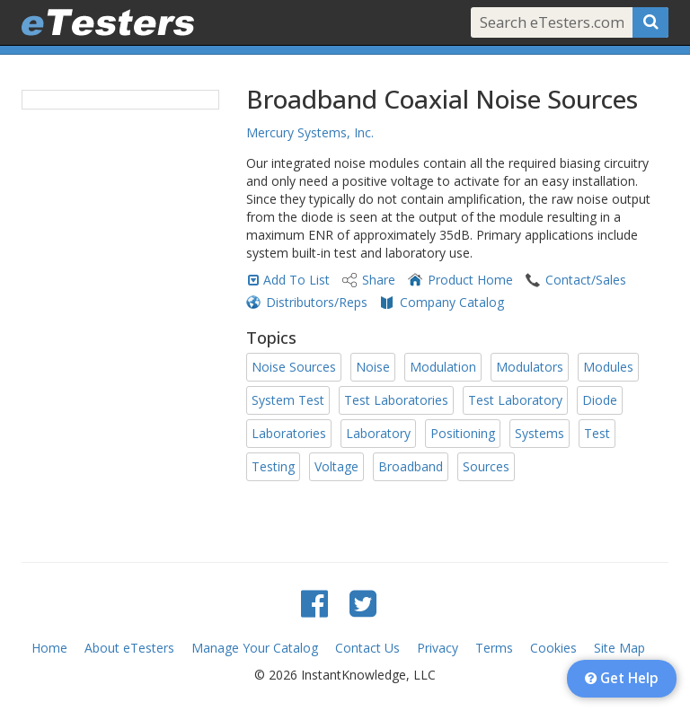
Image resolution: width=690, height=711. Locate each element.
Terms (494, 647)
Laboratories (289, 433)
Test (597, 433)
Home (49, 647)
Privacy (437, 647)
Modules (608, 366)
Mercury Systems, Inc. (310, 132)
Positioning (462, 433)
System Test (288, 399)
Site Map (619, 647)
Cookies (553, 647)
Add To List (296, 279)
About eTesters (129, 647)
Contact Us (367, 647)
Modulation (443, 366)
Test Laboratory (515, 399)
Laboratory (378, 433)
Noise (373, 366)
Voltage (336, 466)
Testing (273, 466)
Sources (486, 466)
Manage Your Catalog (254, 647)
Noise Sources (294, 366)
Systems (539, 433)
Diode (599, 399)
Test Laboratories (396, 399)
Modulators (529, 366)
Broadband (410, 466)
